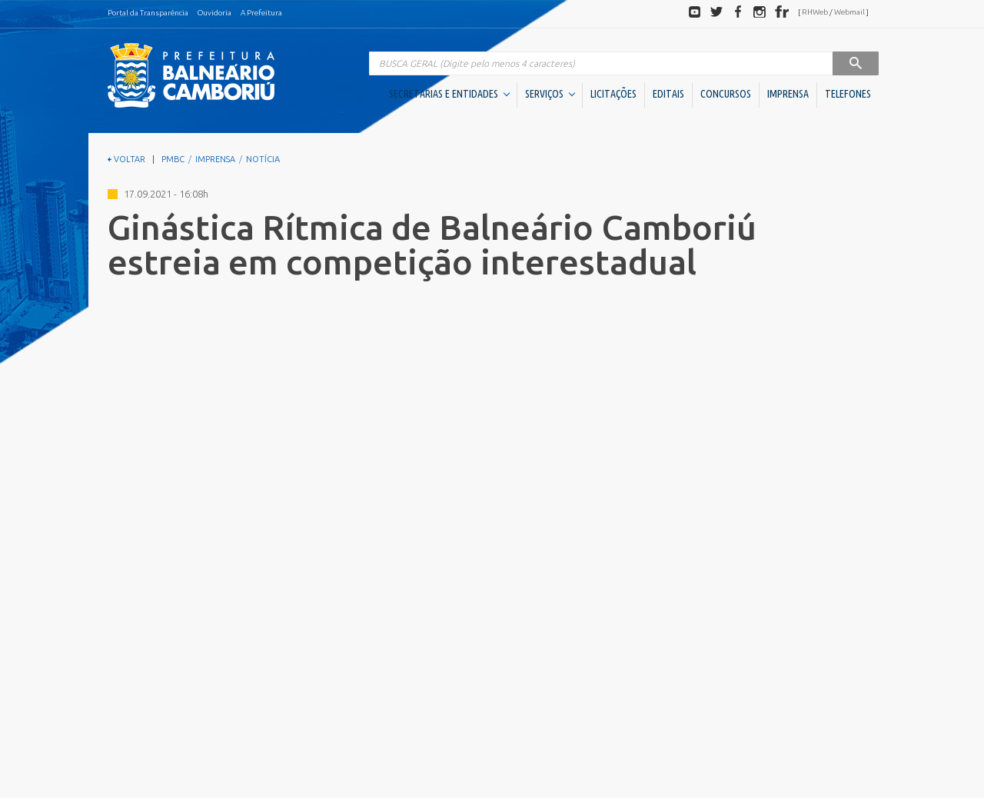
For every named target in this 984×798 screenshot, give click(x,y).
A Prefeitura (261, 12)
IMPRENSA (788, 94)
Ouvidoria (214, 12)
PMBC (172, 159)
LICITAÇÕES (613, 94)
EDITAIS (668, 94)
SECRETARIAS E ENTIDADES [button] (449, 94)
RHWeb (815, 12)
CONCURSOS (725, 94)
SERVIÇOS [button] (550, 94)
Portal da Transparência (148, 12)
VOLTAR (126, 159)
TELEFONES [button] (848, 94)
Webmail (849, 12)
